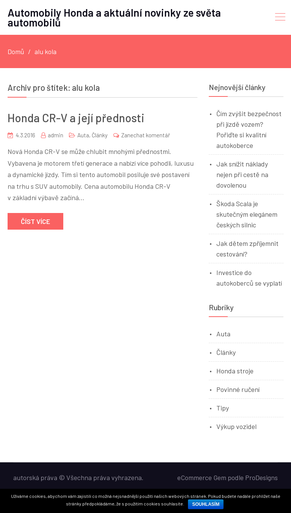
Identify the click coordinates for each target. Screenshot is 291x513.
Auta (83, 135)
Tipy (222, 408)
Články (100, 135)
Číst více (35, 221)
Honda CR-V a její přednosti (76, 117)
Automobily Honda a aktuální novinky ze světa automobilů (114, 17)
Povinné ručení (238, 389)
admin (55, 135)
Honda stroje (234, 371)
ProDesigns (261, 477)
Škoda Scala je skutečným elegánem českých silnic (246, 214)
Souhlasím (205, 504)
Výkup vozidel (236, 426)
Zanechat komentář (145, 135)
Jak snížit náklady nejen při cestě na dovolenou (242, 174)
